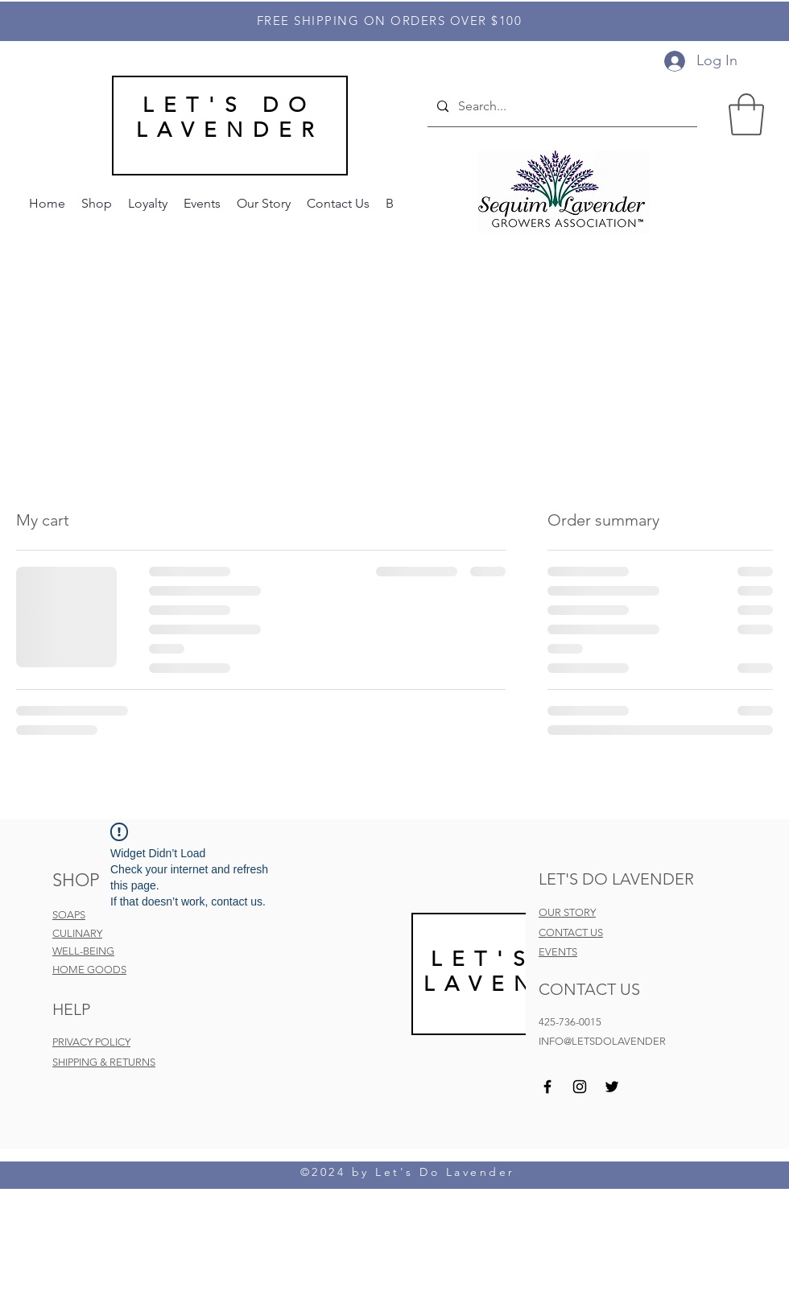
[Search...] (560, 107)
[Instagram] (580, 1086)
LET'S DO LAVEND (514, 971)
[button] (746, 114)
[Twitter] (612, 1086)
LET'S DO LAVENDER (230, 117)
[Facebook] (547, 1086)
